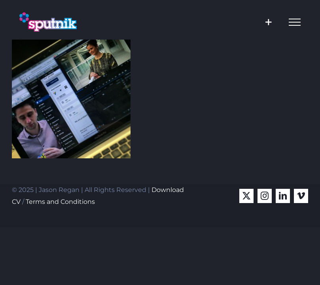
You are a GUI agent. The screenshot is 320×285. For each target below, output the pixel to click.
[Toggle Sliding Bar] (268, 22)
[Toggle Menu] (294, 22)
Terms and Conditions (60, 201)
